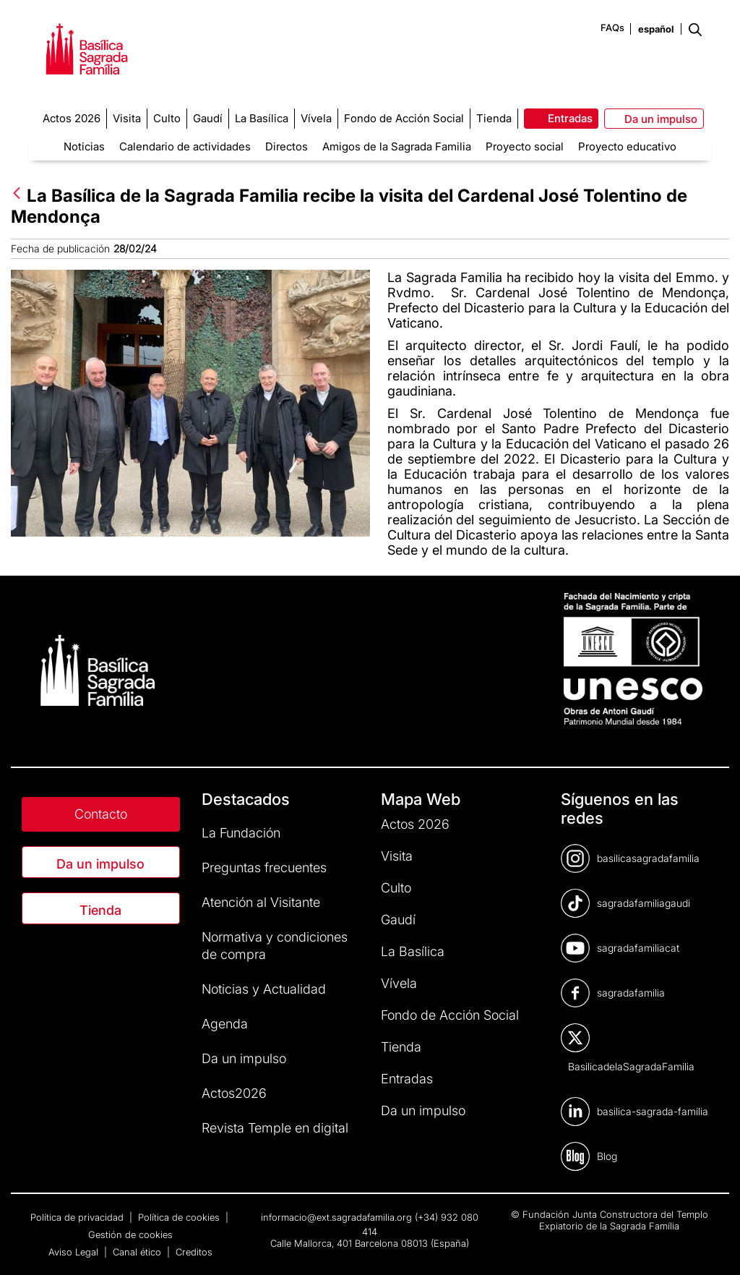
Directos (286, 146)
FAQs (612, 27)
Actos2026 (234, 1093)
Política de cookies (180, 1217)
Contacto (100, 814)
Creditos (194, 1252)
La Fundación (241, 832)
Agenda (225, 1023)
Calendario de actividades (185, 146)
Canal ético (138, 1252)
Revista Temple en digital (275, 1127)
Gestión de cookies (130, 1234)
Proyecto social (525, 146)
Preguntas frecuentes (264, 867)
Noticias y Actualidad (264, 989)
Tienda (100, 910)
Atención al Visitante (261, 902)
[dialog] (713, 1246)
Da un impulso (100, 863)
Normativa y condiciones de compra (275, 945)
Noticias (84, 146)
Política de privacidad (78, 1217)
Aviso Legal (74, 1252)
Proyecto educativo (627, 146)
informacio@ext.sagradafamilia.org (336, 1217)
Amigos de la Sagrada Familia (396, 146)
